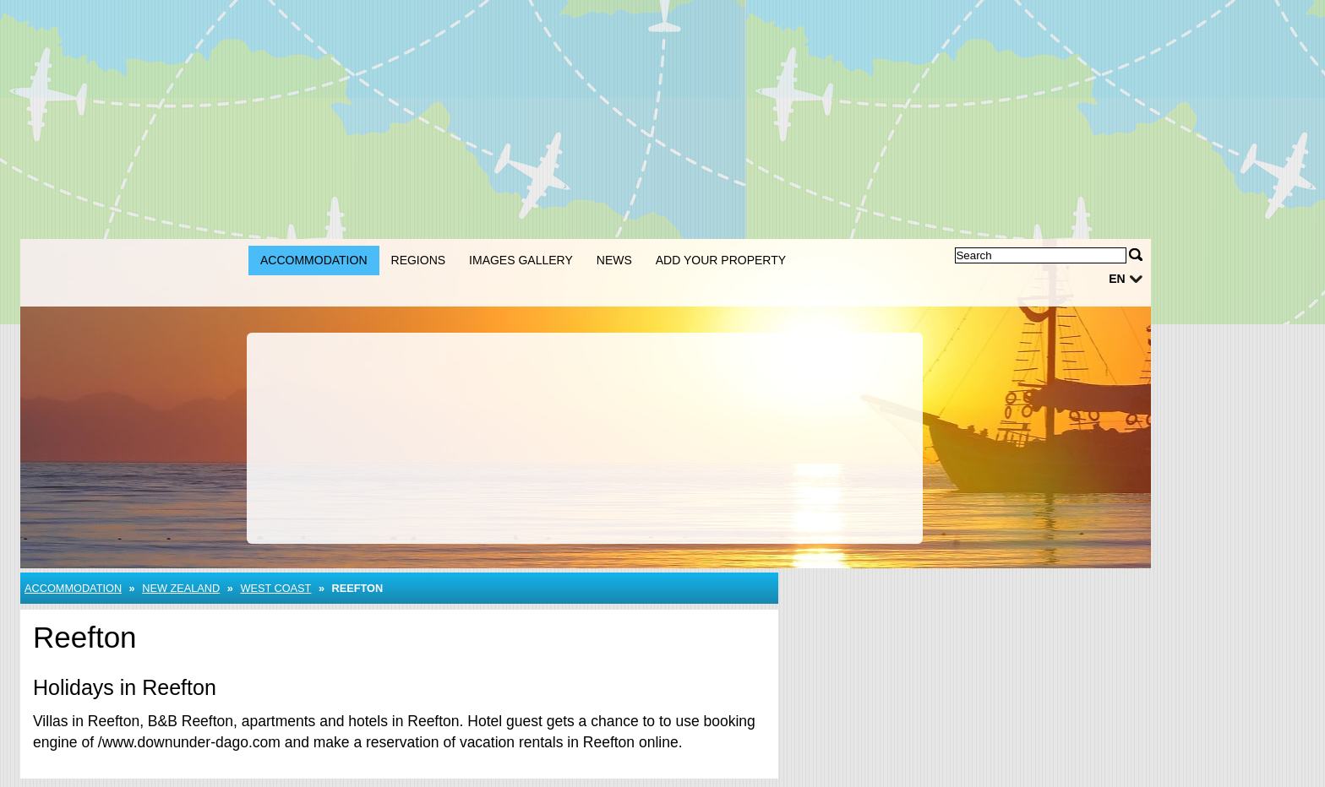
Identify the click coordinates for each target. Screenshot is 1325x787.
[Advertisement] (595, 118)
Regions (418, 260)
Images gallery (521, 260)
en (1117, 278)
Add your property (721, 260)
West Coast (275, 588)
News (614, 260)
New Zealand (181, 588)
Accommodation (314, 260)
